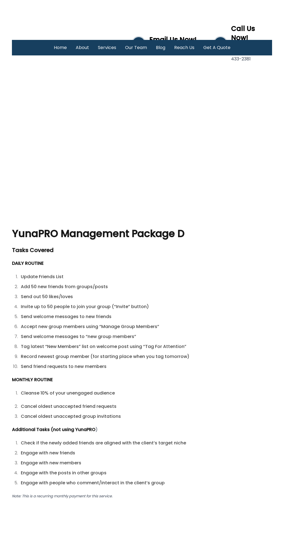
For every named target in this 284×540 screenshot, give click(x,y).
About (82, 47)
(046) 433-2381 (245, 55)
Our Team (136, 47)
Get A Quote (216, 47)
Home (60, 47)
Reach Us (184, 47)
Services (107, 47)
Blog (160, 47)
